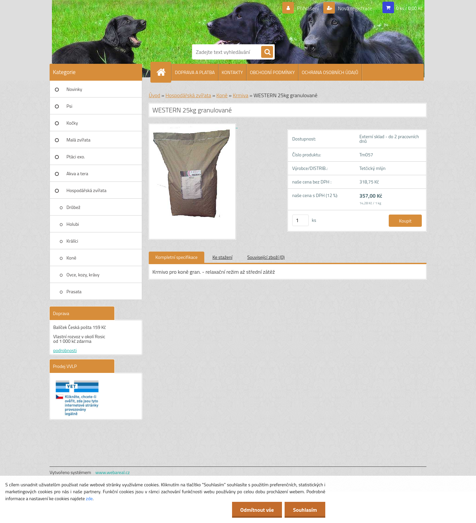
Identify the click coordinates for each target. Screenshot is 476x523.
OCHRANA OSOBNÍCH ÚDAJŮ (330, 72)
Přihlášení (308, 8)
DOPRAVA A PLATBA (195, 72)
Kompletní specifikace (176, 257)
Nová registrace (355, 8)
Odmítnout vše (257, 510)
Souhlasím (305, 510)
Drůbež (73, 207)
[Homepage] (163, 72)
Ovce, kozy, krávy (82, 274)
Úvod (154, 95)
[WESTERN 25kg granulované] (193, 125)
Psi (69, 105)
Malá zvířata (78, 139)
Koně (71, 257)
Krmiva (240, 95)
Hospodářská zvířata (86, 190)
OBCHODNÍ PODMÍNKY (272, 72)
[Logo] (215, 20)
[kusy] (300, 220)
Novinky (74, 89)
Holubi (72, 224)
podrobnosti (65, 350)
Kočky (72, 122)
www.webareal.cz (113, 472)
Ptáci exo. (75, 156)
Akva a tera (77, 173)
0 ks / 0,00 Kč (409, 8)
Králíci (72, 240)
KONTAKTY (232, 72)
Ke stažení (222, 257)
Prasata (74, 291)
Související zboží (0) (266, 257)
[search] (267, 52)
